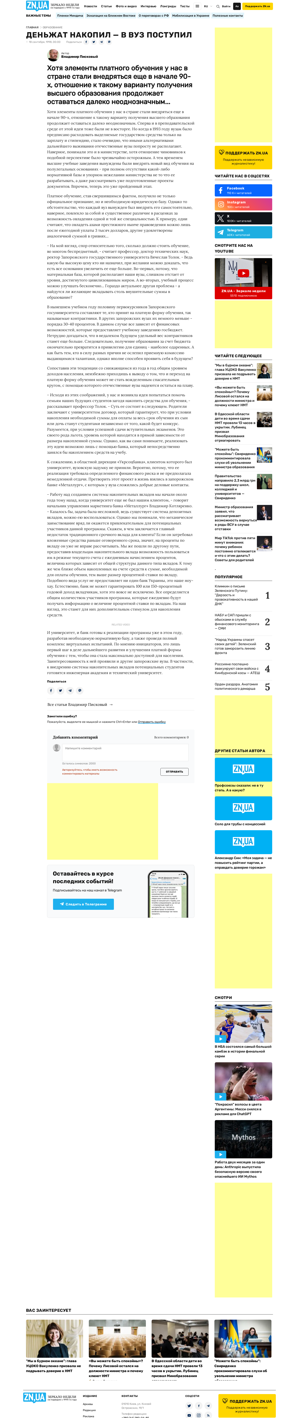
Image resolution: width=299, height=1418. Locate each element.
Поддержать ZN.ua (257, 6)
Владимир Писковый (79, 57)
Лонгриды (168, 6)
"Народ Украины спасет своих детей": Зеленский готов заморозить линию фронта (235, 646)
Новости (90, 6)
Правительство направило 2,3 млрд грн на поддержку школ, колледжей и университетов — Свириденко (235, 487)
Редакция (89, 1410)
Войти (226, 6)
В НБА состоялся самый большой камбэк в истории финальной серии (243, 1051)
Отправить (174, 771)
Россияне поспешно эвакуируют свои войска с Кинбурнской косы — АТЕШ (237, 668)
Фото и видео (126, 6)
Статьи (106, 6)
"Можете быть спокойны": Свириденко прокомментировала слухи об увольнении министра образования (235, 458)
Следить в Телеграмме (83, 904)
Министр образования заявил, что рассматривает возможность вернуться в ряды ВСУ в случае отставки (236, 518)
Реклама (88, 1416)
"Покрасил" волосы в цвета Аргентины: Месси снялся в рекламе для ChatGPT (238, 1109)
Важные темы (38, 15)
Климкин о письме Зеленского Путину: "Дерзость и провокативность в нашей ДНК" (236, 595)
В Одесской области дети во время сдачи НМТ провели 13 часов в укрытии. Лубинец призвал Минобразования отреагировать (235, 427)
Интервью (148, 6)
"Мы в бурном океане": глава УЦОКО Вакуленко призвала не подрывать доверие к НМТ (235, 372)
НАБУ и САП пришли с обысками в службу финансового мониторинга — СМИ (237, 621)
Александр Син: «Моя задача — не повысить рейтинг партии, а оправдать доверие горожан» (243, 863)
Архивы (88, 1404)
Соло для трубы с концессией (240, 824)
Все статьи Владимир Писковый (77, 704)
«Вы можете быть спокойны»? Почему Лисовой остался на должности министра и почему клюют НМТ (234, 396)
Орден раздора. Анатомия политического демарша (236, 686)
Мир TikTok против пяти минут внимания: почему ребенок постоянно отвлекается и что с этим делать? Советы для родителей (235, 549)
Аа (237, 6)
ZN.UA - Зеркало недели (243, 291)
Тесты (185, 6)
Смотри (223, 997)
